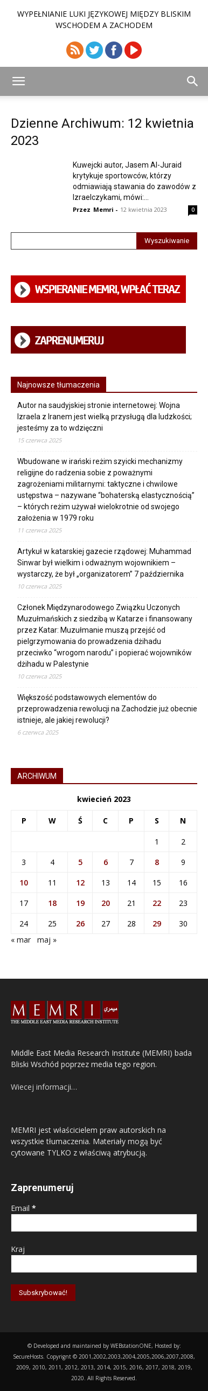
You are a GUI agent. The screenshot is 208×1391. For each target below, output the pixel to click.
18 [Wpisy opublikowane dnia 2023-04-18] (52, 903)
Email (23, 1208)
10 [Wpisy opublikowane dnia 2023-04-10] (23, 882)
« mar (21, 940)
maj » (47, 940)
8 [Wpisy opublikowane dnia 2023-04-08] (157, 862)
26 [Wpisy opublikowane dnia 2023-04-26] (80, 923)
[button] (18, 81)
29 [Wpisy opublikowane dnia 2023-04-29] (156, 923)
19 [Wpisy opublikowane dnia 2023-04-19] (80, 903)
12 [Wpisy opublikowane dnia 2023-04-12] (80, 882)
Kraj (18, 1249)
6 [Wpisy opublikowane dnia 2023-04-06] (105, 862)
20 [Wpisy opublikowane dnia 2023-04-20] (105, 903)
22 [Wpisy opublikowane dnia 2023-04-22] (156, 903)
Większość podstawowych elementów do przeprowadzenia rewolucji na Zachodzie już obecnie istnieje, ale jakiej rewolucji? (107, 708)
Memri (103, 209)
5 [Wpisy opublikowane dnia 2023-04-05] (80, 862)
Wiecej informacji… (44, 1087)
